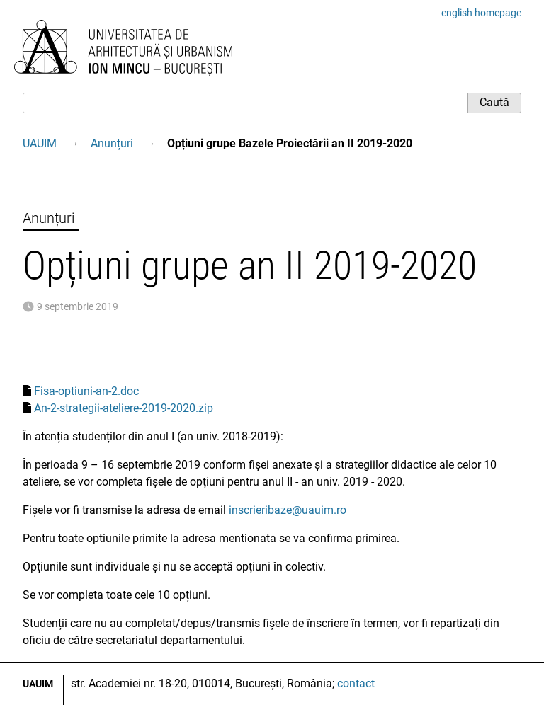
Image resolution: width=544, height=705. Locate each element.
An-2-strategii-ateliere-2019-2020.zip (123, 408)
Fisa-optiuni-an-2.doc (86, 391)
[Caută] (245, 103)
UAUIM (40, 143)
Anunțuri (112, 143)
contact (356, 683)
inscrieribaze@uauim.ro (287, 510)
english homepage (481, 12)
